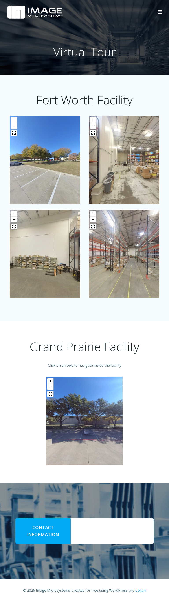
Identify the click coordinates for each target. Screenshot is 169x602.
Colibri (140, 590)
